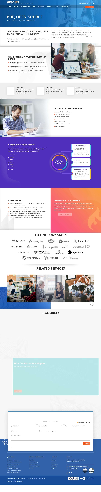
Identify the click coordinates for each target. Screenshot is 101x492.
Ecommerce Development (13, 471)
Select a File (64, 438)
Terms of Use (38, 485)
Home (8, 7)
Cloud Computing (33, 469)
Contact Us (60, 7)
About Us (54, 467)
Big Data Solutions (33, 471)
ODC (32, 7)
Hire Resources (24, 7)
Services (15, 7)
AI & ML (31, 475)
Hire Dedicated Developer (13, 479)
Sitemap (44, 485)
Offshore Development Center (14, 477)
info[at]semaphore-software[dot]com (78, 474)
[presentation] (91, 355)
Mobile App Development (13, 475)
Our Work (38, 7)
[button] (48, 354)
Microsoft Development (12, 467)
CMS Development (11, 473)
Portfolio (54, 469)
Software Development (18, 21)
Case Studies (55, 471)
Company (47, 7)
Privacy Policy (30, 485)
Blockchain (31, 467)
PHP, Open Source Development (14, 469)
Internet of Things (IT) (34, 473)
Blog (53, 7)
